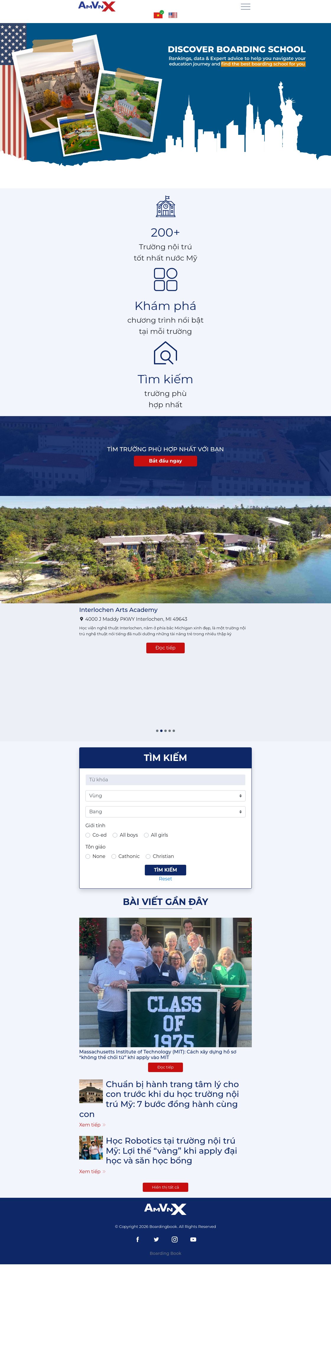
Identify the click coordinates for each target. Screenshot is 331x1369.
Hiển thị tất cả (165, 1187)
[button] (157, 730)
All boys (129, 835)
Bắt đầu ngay (165, 461)
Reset (165, 879)
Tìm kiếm (165, 870)
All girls (159, 835)
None (99, 856)
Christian (163, 856)
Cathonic (129, 856)
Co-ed (100, 835)
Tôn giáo (95, 847)
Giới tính (95, 825)
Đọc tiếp (165, 648)
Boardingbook (163, 1226)
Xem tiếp (92, 1125)
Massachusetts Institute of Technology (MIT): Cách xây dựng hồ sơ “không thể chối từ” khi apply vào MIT (157, 1054)
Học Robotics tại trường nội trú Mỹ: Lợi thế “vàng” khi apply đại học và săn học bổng (171, 1151)
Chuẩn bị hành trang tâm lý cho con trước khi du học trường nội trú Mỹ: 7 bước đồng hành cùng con (159, 1099)
